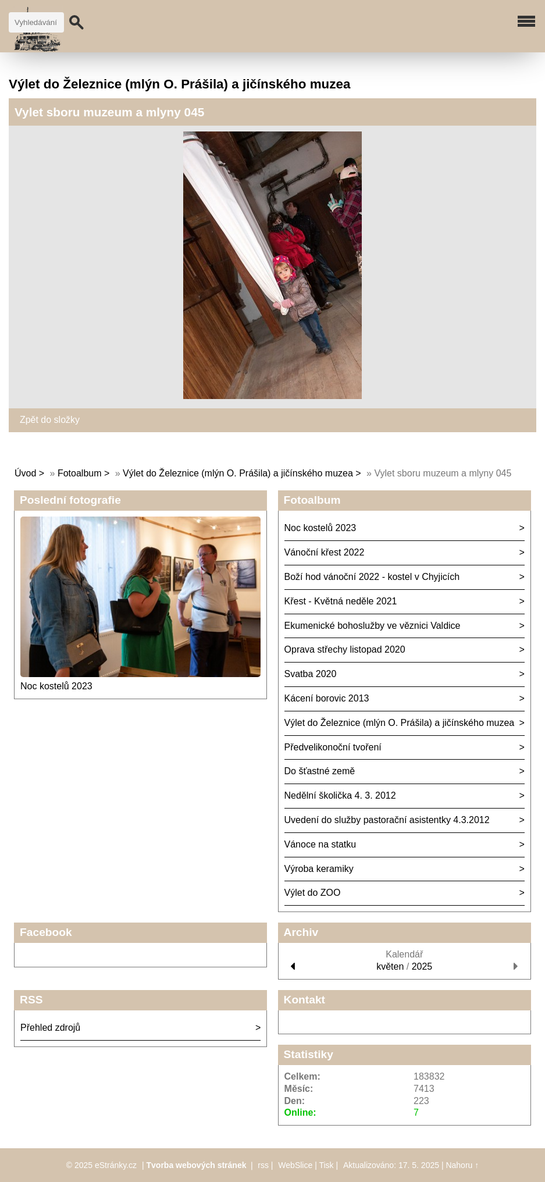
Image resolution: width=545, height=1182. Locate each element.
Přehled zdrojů (50, 1028)
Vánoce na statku (320, 844)
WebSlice (295, 1165)
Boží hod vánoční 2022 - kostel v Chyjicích (372, 577)
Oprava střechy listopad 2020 (344, 649)
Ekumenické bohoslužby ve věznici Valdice (372, 626)
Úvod (25, 473)
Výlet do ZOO (312, 893)
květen (390, 966)
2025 (422, 966)
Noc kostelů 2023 (56, 686)
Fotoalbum (80, 473)
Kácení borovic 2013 (326, 698)
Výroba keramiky (319, 869)
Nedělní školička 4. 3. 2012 (340, 795)
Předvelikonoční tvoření (333, 747)
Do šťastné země (319, 771)
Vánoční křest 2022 (324, 552)
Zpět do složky (50, 420)
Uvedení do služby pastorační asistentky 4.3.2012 (387, 820)
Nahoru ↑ (462, 1165)
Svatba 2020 (310, 674)
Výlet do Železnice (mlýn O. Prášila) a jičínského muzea (238, 473)
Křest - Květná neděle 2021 (340, 601)
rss (263, 1165)
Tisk (326, 1165)
